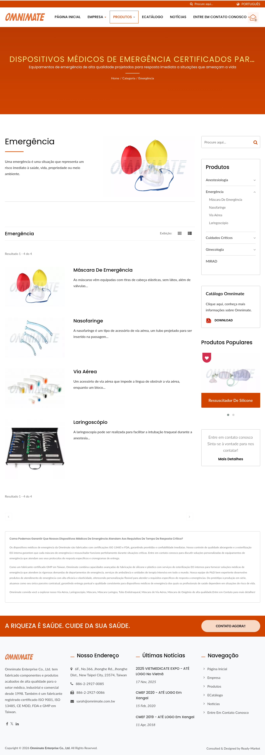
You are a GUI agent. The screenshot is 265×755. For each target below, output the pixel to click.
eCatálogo (152, 16)
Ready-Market (250, 748)
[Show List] (190, 233)
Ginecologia (215, 249)
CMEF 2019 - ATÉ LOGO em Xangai (165, 716)
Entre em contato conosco (221, 16)
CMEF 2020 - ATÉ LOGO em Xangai (159, 695)
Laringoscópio (91, 422)
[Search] (214, 4)
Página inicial (68, 16)
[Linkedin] (17, 723)
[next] (189, 516)
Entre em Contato (222, 592)
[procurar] (191, 4)
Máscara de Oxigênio (179, 592)
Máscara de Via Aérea (154, 592)
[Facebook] (7, 723)
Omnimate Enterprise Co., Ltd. (50, 748)
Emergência (146, 78)
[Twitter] (12, 723)
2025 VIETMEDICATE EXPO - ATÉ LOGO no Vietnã (163, 671)
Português (250, 4)
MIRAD (211, 261)
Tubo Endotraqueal (129, 592)
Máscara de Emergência (103, 270)
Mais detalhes (230, 459)
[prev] (8, 516)
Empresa (96, 16)
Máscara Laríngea (107, 592)
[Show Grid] (180, 233)
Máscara (91, 592)
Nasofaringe (88, 321)
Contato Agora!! (230, 626)
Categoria (128, 78)
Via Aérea (85, 371)
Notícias (178, 16)
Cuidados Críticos (219, 237)
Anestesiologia (217, 180)
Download (219, 320)
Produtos (124, 16)
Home (115, 78)
